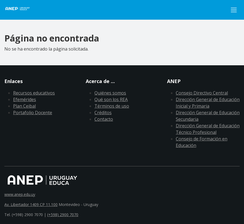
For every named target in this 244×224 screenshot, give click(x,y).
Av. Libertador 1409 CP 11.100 (31, 204)
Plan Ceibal (24, 106)
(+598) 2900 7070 (62, 214)
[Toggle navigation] (234, 10)
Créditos (103, 113)
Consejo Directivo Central (202, 93)
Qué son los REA (111, 99)
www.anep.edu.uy (19, 194)
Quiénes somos (110, 93)
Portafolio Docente (32, 113)
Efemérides (24, 99)
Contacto (103, 119)
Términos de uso (111, 106)
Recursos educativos (34, 93)
